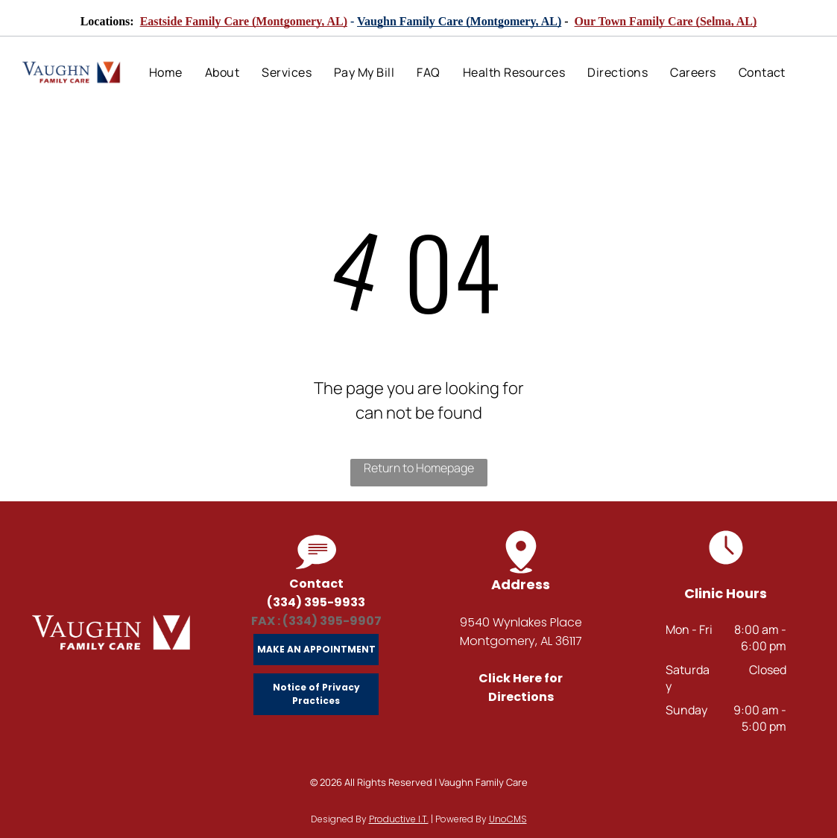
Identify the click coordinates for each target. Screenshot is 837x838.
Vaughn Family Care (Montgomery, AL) (459, 21)
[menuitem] (166, 72)
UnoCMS (508, 819)
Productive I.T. (399, 819)
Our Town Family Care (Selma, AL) (666, 21)
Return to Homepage (419, 468)
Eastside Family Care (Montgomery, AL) (243, 21)
